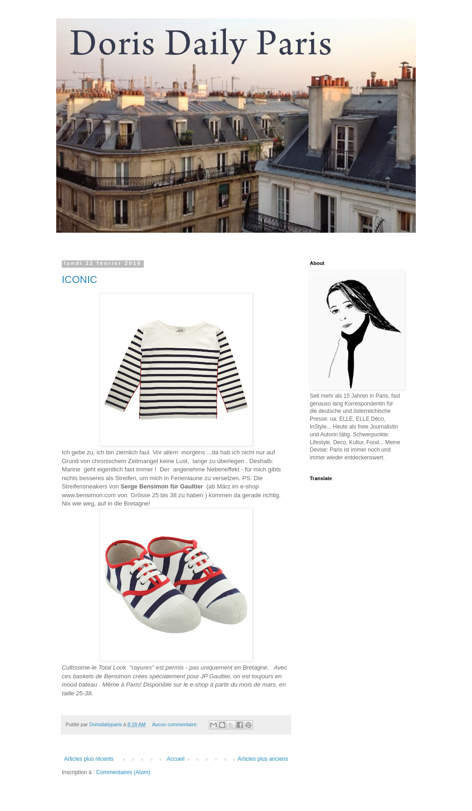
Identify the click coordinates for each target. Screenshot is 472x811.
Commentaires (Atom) (123, 772)
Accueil (176, 759)
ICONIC (79, 279)
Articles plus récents (88, 759)
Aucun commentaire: (175, 724)
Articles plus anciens (263, 759)
